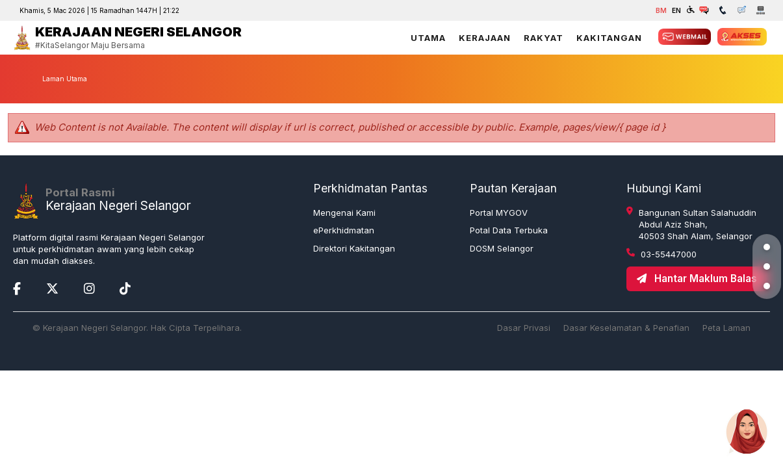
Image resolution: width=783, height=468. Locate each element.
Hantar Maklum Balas (697, 278)
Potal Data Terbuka (509, 230)
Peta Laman (726, 327)
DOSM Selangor (501, 248)
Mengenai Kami (344, 212)
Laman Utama (64, 79)
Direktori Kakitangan (354, 248)
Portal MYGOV (499, 212)
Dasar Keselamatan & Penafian (626, 327)
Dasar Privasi (523, 327)
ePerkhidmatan (343, 230)
